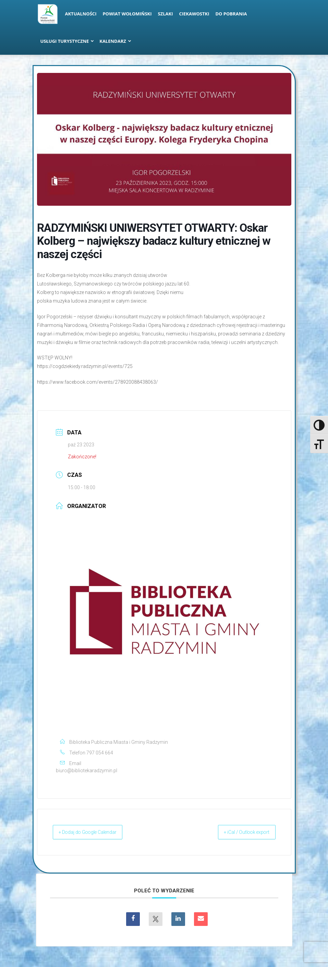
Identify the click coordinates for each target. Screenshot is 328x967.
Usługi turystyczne (67, 41)
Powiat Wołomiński (126, 14)
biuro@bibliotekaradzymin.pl (86, 770)
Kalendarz (115, 41)
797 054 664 (99, 752)
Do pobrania (231, 14)
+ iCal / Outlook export (240, 832)
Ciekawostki (194, 14)
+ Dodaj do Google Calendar (95, 832)
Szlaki (165, 14)
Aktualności (81, 14)
